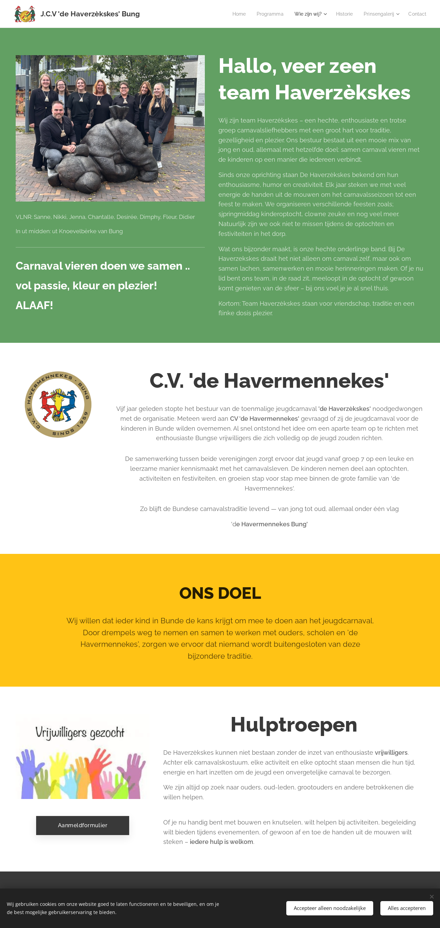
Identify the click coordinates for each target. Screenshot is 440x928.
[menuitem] (228, 13)
